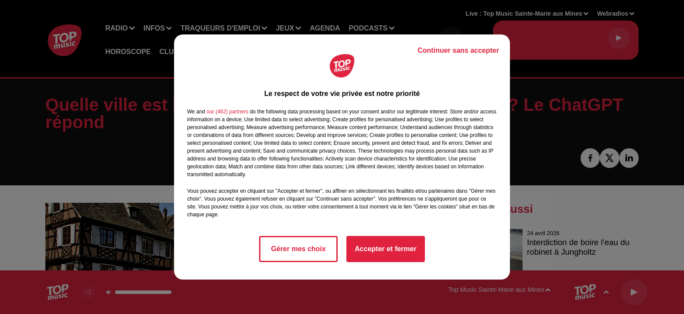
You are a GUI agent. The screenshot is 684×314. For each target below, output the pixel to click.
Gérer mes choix (298, 249)
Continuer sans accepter (458, 50)
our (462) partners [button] (227, 112)
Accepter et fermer (385, 249)
